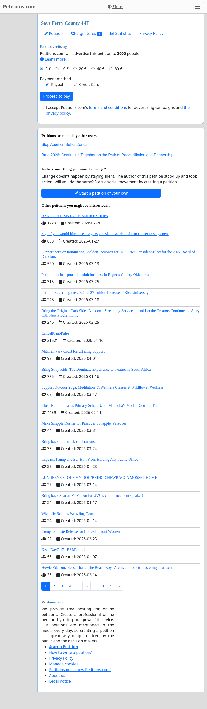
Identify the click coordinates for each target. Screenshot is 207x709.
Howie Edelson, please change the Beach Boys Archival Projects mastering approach (106, 568)
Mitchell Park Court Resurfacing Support (73, 351)
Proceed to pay (56, 96)
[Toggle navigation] (197, 6)
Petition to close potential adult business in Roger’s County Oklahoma (95, 275)
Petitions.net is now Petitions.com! (80, 669)
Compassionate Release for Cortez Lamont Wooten (80, 531)
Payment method (55, 78)
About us (57, 675)
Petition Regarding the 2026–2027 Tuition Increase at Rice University (95, 293)
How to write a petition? (70, 652)
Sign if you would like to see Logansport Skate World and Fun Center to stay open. (105, 234)
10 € (65, 68)
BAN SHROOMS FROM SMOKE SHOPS (74, 216)
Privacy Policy (151, 33)
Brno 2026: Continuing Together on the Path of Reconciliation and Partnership (107, 155)
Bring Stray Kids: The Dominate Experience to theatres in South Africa (96, 369)
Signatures (86, 33)
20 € (83, 68)
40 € (100, 68)
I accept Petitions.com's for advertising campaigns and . (118, 110)
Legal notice (60, 681)
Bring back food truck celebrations (68, 441)
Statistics (120, 33)
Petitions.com (19, 6)
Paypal (57, 84)
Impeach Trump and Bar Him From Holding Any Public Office (89, 459)
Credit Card (89, 84)
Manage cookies (63, 664)
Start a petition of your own (101, 193)
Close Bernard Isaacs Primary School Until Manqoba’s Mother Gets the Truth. (101, 405)
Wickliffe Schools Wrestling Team (67, 514)
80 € (118, 68)
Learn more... (54, 59)
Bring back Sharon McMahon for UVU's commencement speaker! (92, 495)
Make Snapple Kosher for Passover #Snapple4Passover (83, 423)
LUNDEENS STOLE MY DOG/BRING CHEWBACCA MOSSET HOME (99, 478)
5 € (48, 68)
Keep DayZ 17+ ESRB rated (63, 550)
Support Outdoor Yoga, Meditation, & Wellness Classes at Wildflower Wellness (102, 387)
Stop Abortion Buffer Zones (64, 145)
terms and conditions (108, 107)
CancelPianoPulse (55, 333)
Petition (53, 33)
